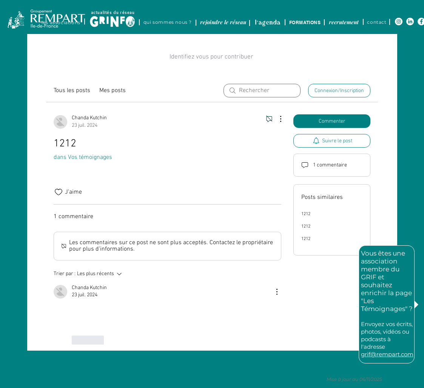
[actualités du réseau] (112, 12)
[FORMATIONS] (305, 22)
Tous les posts (72, 90)
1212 (305, 214)
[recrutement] (344, 21)
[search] (262, 90)
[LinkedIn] (410, 21)
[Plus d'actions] (276, 118)
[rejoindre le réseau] (223, 21)
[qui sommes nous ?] (168, 22)
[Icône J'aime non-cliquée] (58, 192)
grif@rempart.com (387, 354)
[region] (119, 17)
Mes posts (112, 90)
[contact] (377, 22)
